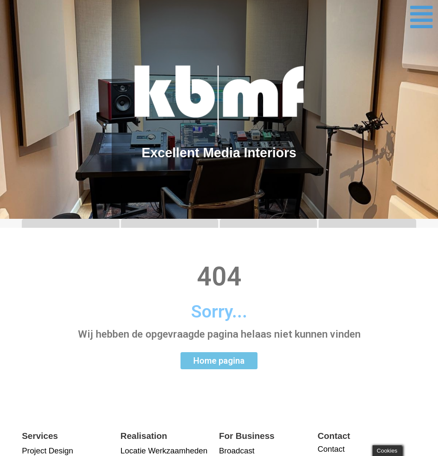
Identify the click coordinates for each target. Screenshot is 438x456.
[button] (422, 17)
